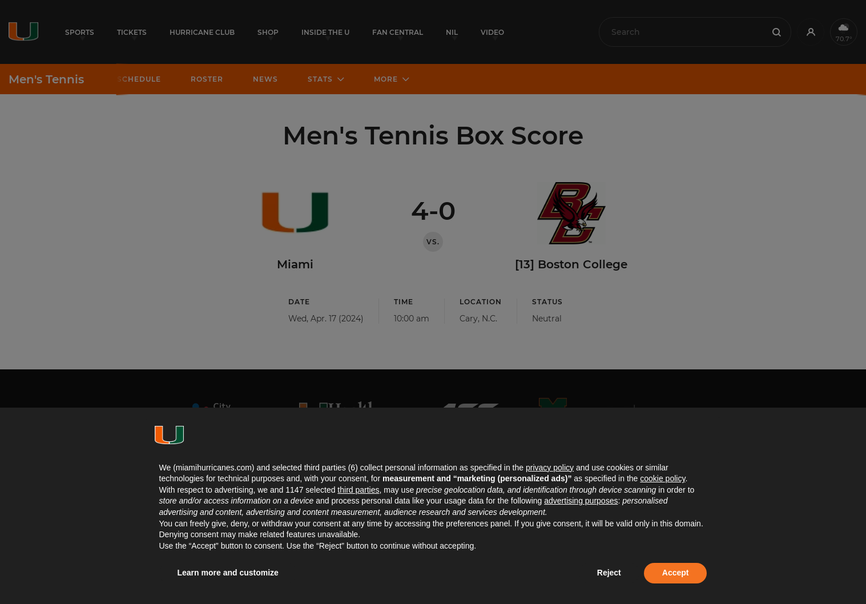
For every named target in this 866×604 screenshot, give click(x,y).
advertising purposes (581, 500)
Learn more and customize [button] (228, 572)
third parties (358, 489)
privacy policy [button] (550, 467)
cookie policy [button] (662, 478)
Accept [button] (675, 572)
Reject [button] (609, 572)
